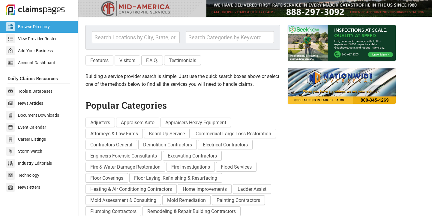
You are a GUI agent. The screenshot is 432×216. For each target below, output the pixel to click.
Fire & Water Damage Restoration (125, 167)
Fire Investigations (190, 167)
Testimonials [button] (182, 60)
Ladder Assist (252, 189)
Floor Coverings (106, 178)
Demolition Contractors (167, 145)
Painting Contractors (238, 200)
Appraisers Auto (137, 122)
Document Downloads (32, 115)
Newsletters (23, 187)
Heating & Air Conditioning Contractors (131, 189)
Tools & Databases (29, 91)
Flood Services (236, 167)
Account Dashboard (30, 62)
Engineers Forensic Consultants (123, 156)
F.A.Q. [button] (152, 60)
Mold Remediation (186, 200)
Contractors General (111, 145)
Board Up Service (167, 133)
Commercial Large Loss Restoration (233, 133)
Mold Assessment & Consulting (123, 200)
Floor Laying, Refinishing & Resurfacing (175, 178)
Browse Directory (28, 26)
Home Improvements (205, 189)
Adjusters (100, 122)
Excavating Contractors (192, 156)
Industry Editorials (29, 163)
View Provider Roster (31, 38)
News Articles (24, 103)
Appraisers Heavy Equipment (195, 122)
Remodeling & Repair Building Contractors (191, 211)
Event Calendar (26, 127)
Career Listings (26, 139)
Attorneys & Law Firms (114, 133)
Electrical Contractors (225, 145)
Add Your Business (29, 50)
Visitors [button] (127, 60)
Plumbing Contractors (113, 211)
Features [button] (99, 60)
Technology (22, 175)
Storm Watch (24, 151)
